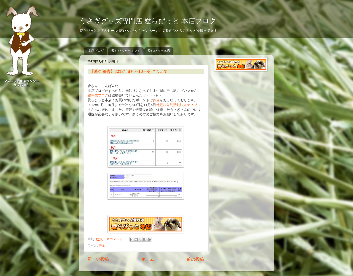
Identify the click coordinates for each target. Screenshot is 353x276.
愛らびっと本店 (159, 51)
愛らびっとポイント (125, 51)
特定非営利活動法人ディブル (178, 105)
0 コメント (115, 239)
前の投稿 (195, 259)
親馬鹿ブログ (98, 95)
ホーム (147, 259)
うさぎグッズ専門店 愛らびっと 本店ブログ (148, 21)
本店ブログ (96, 51)
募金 (156, 100)
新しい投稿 (98, 259)
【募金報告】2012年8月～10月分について (129, 71)
